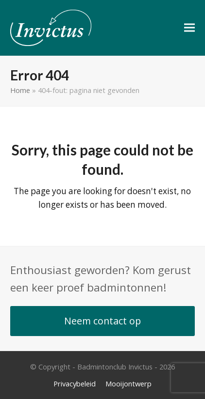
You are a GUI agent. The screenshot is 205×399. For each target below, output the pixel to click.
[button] (189, 28)
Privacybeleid (74, 383)
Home (20, 90)
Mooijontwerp (128, 383)
